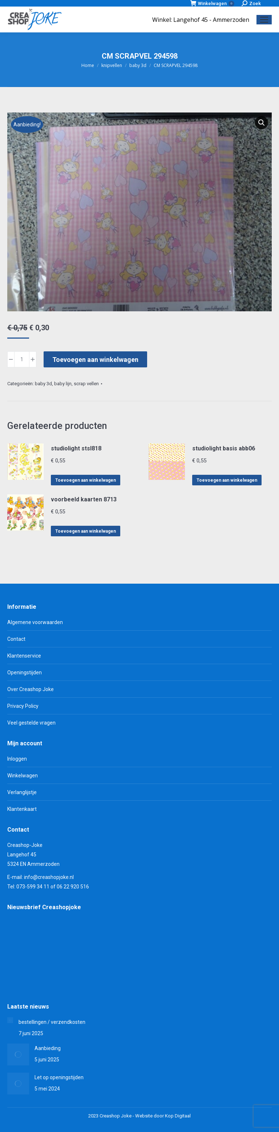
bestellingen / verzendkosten (52, 1022)
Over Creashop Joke (30, 689)
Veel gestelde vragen (31, 723)
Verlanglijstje (22, 792)
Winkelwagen (212, 3)
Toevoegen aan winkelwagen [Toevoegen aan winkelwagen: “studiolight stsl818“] (85, 480)
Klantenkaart (22, 809)
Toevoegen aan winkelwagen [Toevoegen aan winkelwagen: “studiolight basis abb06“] (227, 480)
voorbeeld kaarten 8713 (84, 499)
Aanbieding (48, 1048)
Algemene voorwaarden (35, 622)
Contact (16, 639)
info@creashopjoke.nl (49, 877)
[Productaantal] (22, 359)
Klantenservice (24, 656)
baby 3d (43, 383)
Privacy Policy (23, 706)
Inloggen (17, 759)
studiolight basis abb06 (223, 448)
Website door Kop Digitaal (163, 1116)
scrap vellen (86, 383)
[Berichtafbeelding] (10, 1020)
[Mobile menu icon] (264, 19)
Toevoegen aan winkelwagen (95, 359)
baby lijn (63, 383)
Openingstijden (24, 672)
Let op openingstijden (59, 1077)
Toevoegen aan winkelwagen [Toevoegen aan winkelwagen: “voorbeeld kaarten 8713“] (85, 531)
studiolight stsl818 (76, 448)
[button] (261, 122)
